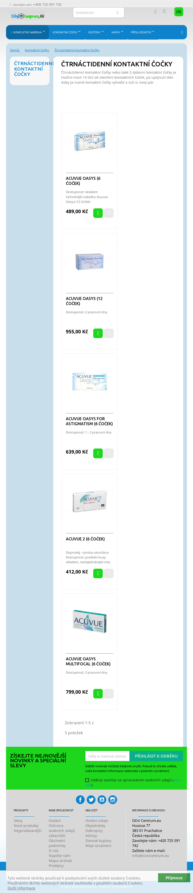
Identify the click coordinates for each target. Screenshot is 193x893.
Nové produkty (26, 825)
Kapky (118, 31)
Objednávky (95, 825)
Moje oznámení (98, 845)
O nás (54, 850)
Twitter (91, 799)
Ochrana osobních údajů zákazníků (62, 830)
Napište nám (59, 855)
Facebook (80, 799)
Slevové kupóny (98, 840)
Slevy (18, 820)
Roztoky (96, 31)
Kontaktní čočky (67, 31)
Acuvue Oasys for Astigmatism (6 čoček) (89, 421)
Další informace (21, 887)
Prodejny (56, 865)
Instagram (112, 799)
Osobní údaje (96, 820)
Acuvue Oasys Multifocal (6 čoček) (88, 661)
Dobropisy (94, 830)
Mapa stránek (60, 860)
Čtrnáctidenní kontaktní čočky (31, 69)
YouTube (102, 799)
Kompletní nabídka (29, 31)
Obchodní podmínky (57, 843)
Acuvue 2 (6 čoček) (85, 539)
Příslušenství (143, 31)
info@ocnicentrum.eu (150, 855)
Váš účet (91, 810)
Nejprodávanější (27, 830)
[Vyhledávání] (98, 12)
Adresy (91, 835)
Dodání (55, 820)
